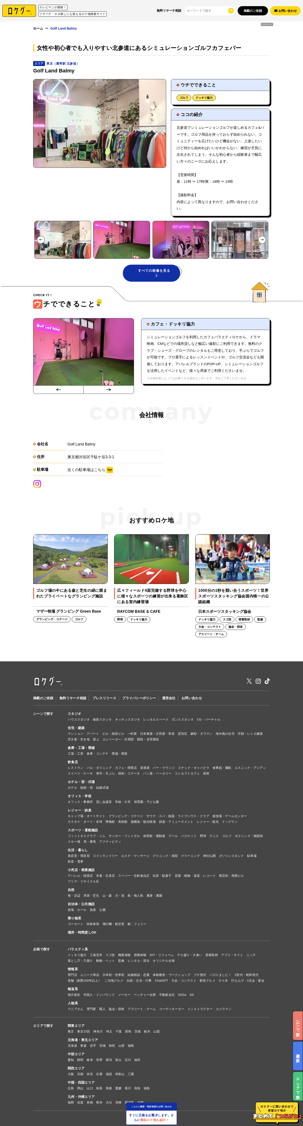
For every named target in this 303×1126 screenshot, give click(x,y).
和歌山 (120, 1074)
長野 (99, 1060)
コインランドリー (105, 856)
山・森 (107, 895)
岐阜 (90, 1060)
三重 (131, 1074)
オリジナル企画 (164, 960)
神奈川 (98, 1031)
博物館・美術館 (116, 821)
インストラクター (200, 1009)
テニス (214, 836)
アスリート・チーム (142, 1009)
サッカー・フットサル (124, 836)
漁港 (93, 910)
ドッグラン (229, 821)
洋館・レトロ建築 (250, 733)
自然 (71, 890)
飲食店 (73, 762)
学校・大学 (123, 802)
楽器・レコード (205, 875)
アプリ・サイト (232, 955)
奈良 (90, 1074)
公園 (102, 910)
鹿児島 (129, 1102)
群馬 (128, 1031)
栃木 (147, 1031)
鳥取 (99, 1088)
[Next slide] (262, 240)
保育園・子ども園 (146, 802)
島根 (109, 1088)
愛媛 (118, 1088)
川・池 (120, 895)
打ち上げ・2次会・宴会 (247, 980)
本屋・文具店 (105, 875)
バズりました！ (220, 975)
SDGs (182, 995)
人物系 (73, 1003)
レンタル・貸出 (139, 960)
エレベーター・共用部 (118, 739)
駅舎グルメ (207, 980)
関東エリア (76, 1026)
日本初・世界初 (113, 975)
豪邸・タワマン (202, 733)
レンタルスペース (155, 719)
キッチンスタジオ (127, 719)
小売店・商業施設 (81, 870)
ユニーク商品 (89, 975)
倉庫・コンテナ (98, 753)
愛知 (71, 1060)
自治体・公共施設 (81, 904)
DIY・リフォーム (162, 955)
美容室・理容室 (79, 856)
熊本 (99, 1102)
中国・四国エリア (81, 1082)
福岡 (71, 1102)
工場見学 (96, 955)
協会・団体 (116, 1009)
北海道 (72, 1045)
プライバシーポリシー (139, 698)
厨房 (206, 773)
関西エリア (76, 1068)
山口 (90, 1088)
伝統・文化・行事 (139, 980)
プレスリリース (104, 698)
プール (173, 836)
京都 (80, 1074)
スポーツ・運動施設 (83, 830)
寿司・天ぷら (105, 773)
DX (192, 995)
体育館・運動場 (154, 836)
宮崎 (118, 1102)
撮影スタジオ (102, 719)
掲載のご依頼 (253, 11)
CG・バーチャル (208, 719)
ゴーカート (75, 924)
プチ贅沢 (200, 975)
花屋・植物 (182, 875)
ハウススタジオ (79, 719)
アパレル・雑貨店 (80, 875)
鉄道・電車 (75, 861)
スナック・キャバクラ (193, 768)
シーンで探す (43, 714)
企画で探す (41, 949)
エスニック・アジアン (250, 768)
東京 (71, 1031)
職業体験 (124, 955)
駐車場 (252, 856)
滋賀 (109, 1074)
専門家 (91, 1009)
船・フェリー (137, 924)
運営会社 (169, 698)
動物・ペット (105, 960)
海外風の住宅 (225, 733)
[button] (62, 240)
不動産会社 (167, 995)
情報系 (73, 969)
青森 (83, 1045)
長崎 (90, 1102)
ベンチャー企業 (145, 995)
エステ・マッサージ (135, 856)
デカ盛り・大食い (189, 955)
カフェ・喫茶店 (126, 768)
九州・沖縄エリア (81, 1097)
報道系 (73, 989)
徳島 (147, 1088)
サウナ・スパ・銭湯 (160, 816)
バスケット (189, 836)
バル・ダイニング (99, 768)
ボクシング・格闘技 (249, 836)
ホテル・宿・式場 (81, 782)
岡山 (80, 1088)
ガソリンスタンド (231, 856)
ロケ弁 (223, 980)
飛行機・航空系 (113, 924)
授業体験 (140, 955)
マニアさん (75, 1009)
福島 (131, 1045)
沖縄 (140, 1102)
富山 (118, 1060)
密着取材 (211, 955)
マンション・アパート (83, 733)
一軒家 (132, 733)
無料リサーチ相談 (169, 10)
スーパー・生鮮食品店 (134, 875)
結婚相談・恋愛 (139, 975)
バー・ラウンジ (164, 768)
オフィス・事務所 (80, 802)
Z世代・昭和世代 (246, 975)
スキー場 (74, 841)
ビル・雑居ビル (113, 733)
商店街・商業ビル (231, 875)
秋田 (112, 1045)
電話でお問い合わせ (249, 31)
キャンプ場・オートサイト (86, 816)
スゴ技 (110, 955)
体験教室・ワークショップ (171, 975)
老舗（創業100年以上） (84, 980)
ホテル (72, 787)
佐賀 (80, 1102)
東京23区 (83, 1031)
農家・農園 (154, 895)
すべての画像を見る (154, 273)
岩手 (93, 1045)
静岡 (80, 1060)
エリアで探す (43, 1026)
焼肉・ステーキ (129, 773)
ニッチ (251, 955)
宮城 (102, 1045)
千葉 (119, 1031)
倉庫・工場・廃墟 (81, 748)
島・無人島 (135, 895)
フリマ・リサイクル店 (83, 881)
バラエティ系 (78, 949)
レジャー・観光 (208, 821)
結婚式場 (102, 787)
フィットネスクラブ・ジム (86, 836)
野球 (203, 836)
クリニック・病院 (165, 856)
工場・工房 (75, 753)
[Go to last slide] (41, 240)
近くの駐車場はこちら (90, 470)
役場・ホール (77, 910)
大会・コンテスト (183, 980)
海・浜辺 (74, 895)
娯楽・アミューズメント (176, 821)
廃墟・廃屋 (119, 753)
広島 (71, 1088)
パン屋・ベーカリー (157, 773)
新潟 (109, 1060)
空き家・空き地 (79, 739)
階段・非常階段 (148, 739)
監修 (121, 960)
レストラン (75, 768)
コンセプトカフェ (187, 773)
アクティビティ (110, 841)
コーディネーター (171, 1009)
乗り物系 (74, 918)
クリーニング (190, 856)
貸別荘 (182, 733)
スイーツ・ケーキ (80, 773)
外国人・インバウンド (99, 995)
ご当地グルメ (113, 980)
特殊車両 (93, 924)
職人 (102, 1009)
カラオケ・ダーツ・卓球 (85, 821)
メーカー (124, 995)
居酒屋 (145, 768)
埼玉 (109, 1031)
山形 (121, 1045)
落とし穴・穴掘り (80, 960)
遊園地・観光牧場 (143, 821)
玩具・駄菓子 (162, 875)
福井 (137, 1060)
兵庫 (99, 1074)
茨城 (137, 1031)
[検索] (207, 11)
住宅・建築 (76, 728)
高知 (137, 1088)
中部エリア (76, 1054)
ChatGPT (161, 980)
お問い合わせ (192, 698)
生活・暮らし (78, 850)
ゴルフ (184, 97)
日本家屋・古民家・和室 (157, 733)
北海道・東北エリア (83, 1040)
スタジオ (74, 714)
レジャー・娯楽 (79, 810)
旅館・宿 (86, 787)
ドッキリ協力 (204, 97)
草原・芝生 (91, 895)
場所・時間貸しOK (82, 932)
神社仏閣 (209, 856)
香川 (128, 1088)
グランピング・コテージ (126, 816)
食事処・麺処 (222, 768)
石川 (128, 1060)
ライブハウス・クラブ (193, 816)
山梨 (156, 1031)
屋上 (96, 739)
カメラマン (224, 1009)
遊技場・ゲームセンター (229, 816)
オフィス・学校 (79, 796)
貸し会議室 (104, 802)
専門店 (72, 975)
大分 (109, 1102)
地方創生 (74, 995)
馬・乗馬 (90, 841)
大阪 (71, 1074)
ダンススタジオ (183, 719)
